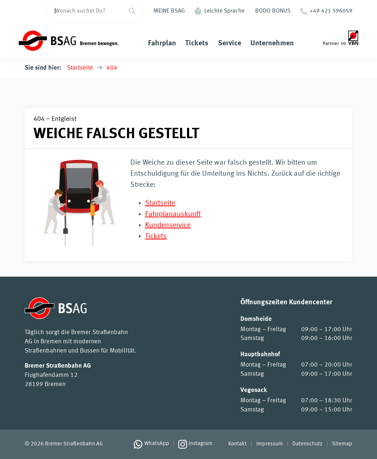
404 (111, 68)
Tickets (196, 43)
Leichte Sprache (224, 11)
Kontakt (237, 444)
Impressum (269, 444)
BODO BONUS (272, 11)
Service (229, 43)
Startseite (80, 68)
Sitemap (342, 444)
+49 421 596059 (331, 11)
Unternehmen (272, 43)
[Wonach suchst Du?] (83, 11)
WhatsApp (156, 443)
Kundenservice (168, 225)
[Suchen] (132, 11)
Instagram (200, 443)
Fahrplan (162, 43)
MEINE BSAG (169, 11)
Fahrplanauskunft (173, 214)
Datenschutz (307, 444)
